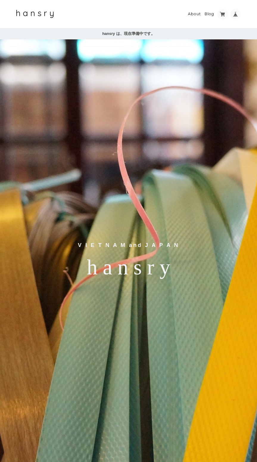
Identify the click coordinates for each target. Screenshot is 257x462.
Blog (209, 14)
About (194, 14)
